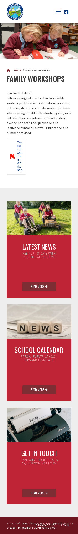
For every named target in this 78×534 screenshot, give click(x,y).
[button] (58, 11)
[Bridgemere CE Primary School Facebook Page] (66, 13)
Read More (39, 286)
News (17, 71)
